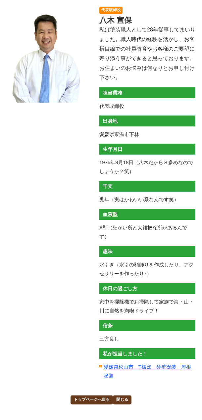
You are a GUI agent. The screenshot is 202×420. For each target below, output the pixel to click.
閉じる (122, 399)
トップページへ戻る (92, 399)
